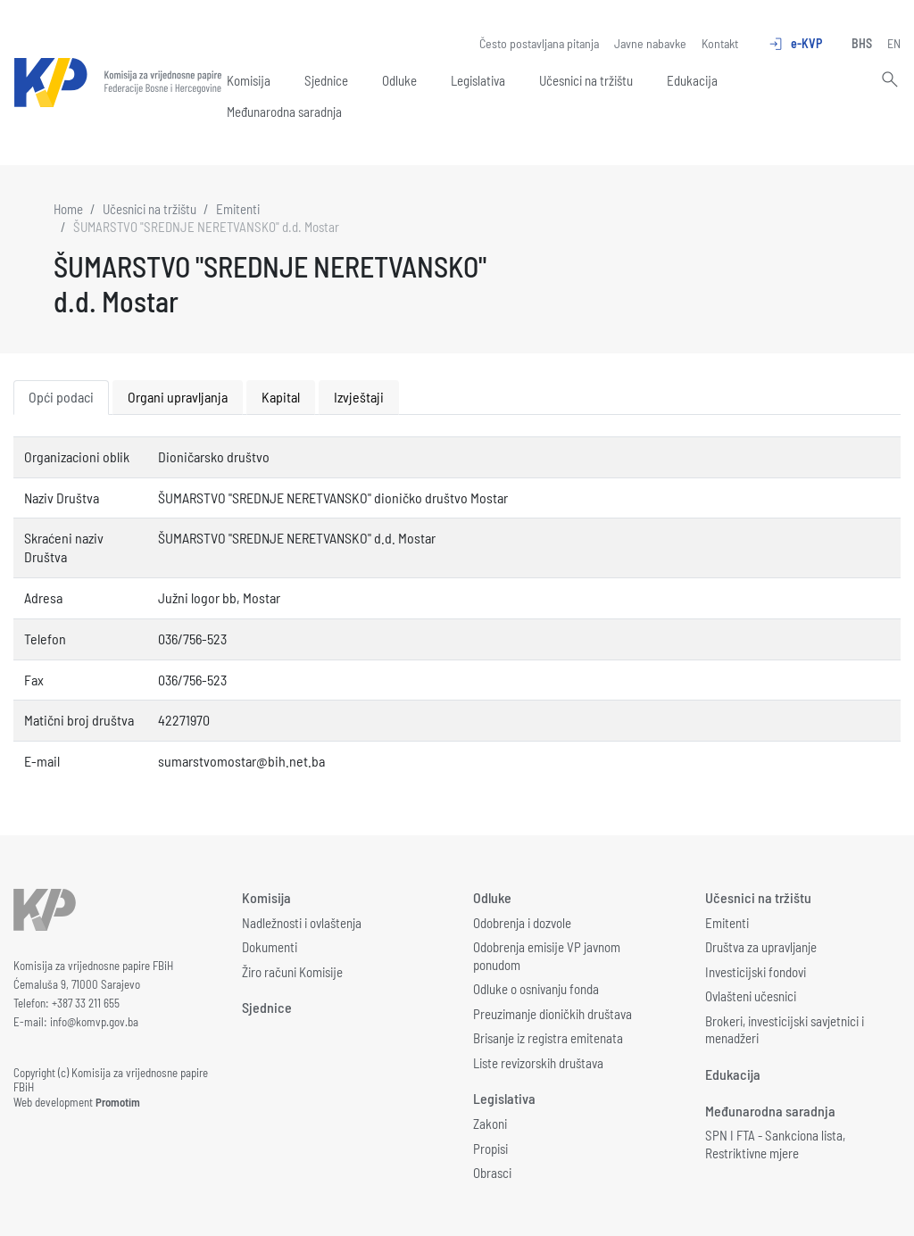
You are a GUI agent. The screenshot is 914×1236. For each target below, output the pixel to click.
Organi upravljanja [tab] (178, 396)
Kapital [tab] (281, 396)
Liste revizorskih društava (538, 1063)
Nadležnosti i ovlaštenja (301, 923)
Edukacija (692, 80)
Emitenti (238, 209)
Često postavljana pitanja (539, 43)
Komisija (248, 80)
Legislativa (478, 80)
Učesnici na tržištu (586, 80)
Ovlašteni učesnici (750, 996)
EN (894, 43)
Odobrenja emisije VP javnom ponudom (546, 956)
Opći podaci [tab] (61, 396)
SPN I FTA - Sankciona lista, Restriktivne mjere (775, 1144)
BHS (862, 43)
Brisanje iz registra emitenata (548, 1038)
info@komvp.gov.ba (94, 1022)
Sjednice (326, 80)
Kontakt (720, 43)
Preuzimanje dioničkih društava (552, 1014)
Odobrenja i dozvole (522, 923)
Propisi (490, 1149)
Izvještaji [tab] (359, 396)
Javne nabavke (650, 43)
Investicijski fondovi (755, 972)
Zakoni (490, 1124)
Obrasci (492, 1173)
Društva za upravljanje (761, 947)
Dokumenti (269, 947)
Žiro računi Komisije (292, 972)
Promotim (118, 1102)
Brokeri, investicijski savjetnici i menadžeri (784, 1030)
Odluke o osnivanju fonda (536, 989)
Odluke (399, 80)
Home (68, 209)
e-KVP (795, 44)
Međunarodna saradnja (284, 112)
